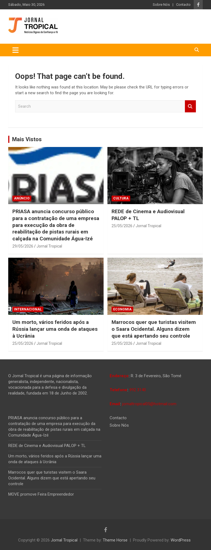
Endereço (119, 375)
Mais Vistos (27, 139)
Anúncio (22, 198)
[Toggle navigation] (15, 50)
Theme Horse (115, 540)
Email (115, 403)
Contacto (183, 4)
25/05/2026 (122, 226)
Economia (122, 309)
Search (190, 106)
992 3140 (137, 389)
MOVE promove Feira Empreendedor (41, 494)
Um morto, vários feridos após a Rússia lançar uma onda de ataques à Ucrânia (55, 329)
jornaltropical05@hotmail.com (149, 403)
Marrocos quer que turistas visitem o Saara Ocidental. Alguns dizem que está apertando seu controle (154, 329)
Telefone (118, 389)
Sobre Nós (161, 4)
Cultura (121, 198)
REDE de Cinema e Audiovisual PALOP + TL (47, 445)
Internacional (28, 309)
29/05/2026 (22, 246)
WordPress (181, 540)
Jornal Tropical (49, 246)
